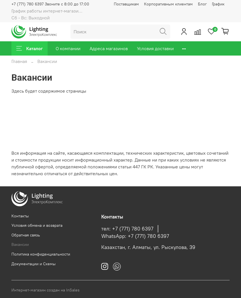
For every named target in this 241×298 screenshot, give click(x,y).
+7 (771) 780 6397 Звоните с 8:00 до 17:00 (50, 4)
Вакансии (20, 244)
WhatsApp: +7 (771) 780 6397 (135, 236)
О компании (68, 48)
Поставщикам (126, 4)
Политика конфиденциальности (40, 254)
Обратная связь (25, 235)
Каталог (29, 48)
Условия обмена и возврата (36, 225)
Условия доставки (155, 48)
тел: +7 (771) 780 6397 (127, 229)
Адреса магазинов (109, 48)
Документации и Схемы (33, 263)
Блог (202, 4)
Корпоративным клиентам (168, 4)
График (218, 4)
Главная (19, 61)
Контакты (20, 216)
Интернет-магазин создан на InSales (45, 290)
